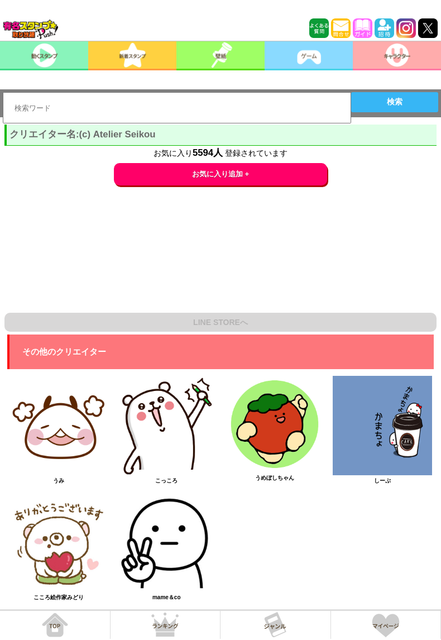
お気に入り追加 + (221, 174)
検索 (394, 101)
